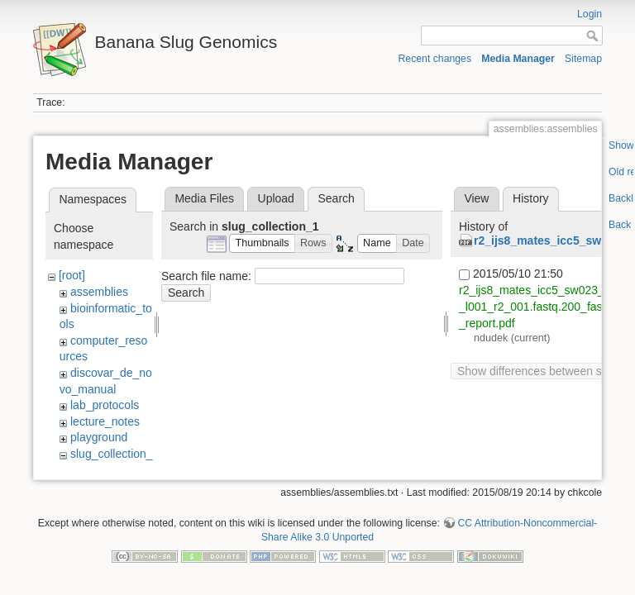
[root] (72, 275)
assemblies (99, 291)
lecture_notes (105, 421)
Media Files (204, 198)
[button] (262, 243)
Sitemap (583, 58)
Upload (276, 198)
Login (589, 14)
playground (98, 437)
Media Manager (518, 58)
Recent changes (435, 58)
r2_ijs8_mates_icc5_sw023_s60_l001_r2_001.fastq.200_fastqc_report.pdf (541, 306)
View (476, 198)
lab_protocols (104, 405)
